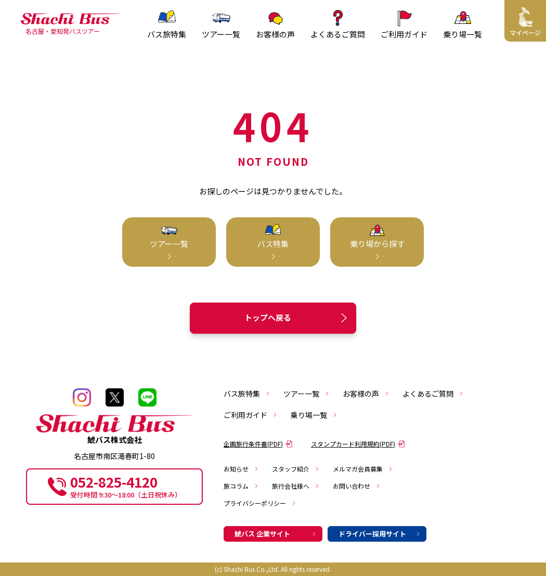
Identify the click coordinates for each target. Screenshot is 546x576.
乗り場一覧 (314, 415)
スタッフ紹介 (296, 468)
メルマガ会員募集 (363, 468)
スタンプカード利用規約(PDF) (358, 443)
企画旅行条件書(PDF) (258, 443)
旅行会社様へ (296, 485)
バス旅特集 (247, 393)
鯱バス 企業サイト (276, 534)
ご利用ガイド (251, 415)
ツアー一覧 (306, 393)
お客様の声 (366, 393)
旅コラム (241, 485)
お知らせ (241, 468)
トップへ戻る (297, 317)
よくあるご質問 (433, 393)
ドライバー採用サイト (380, 534)
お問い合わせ (357, 485)
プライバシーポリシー (260, 503)
